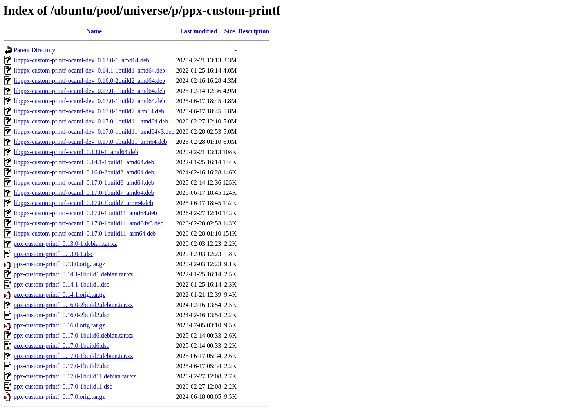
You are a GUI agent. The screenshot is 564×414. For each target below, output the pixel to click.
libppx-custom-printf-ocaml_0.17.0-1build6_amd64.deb (84, 182)
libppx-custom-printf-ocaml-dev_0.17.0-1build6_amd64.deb (89, 90)
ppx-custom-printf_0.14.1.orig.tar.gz (59, 294)
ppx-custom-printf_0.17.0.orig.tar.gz (59, 396)
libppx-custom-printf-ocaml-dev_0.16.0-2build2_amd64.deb (89, 80)
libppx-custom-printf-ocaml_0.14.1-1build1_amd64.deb (84, 162)
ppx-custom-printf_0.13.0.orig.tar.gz (59, 264)
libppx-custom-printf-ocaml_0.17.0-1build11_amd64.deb (85, 213)
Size (229, 31)
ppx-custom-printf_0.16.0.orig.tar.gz (59, 325)
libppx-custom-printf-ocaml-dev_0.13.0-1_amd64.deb (81, 60)
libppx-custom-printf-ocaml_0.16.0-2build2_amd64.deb (84, 172)
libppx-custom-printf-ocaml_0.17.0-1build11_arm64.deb (85, 233)
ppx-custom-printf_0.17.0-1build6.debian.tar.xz (73, 335)
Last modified (198, 31)
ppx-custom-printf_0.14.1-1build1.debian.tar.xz (73, 274)
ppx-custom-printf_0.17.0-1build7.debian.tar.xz (73, 355)
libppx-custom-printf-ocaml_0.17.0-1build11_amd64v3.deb (88, 223)
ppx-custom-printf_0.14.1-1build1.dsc (61, 284)
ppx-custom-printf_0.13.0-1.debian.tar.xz (65, 243)
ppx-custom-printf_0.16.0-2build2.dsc (61, 315)
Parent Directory (34, 50)
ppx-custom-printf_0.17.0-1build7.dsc (61, 366)
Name (94, 31)
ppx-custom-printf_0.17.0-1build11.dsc (63, 386)
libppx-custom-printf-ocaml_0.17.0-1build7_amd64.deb (84, 192)
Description (253, 31)
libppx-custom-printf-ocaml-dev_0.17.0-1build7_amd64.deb (89, 101)
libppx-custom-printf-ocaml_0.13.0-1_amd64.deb (76, 152)
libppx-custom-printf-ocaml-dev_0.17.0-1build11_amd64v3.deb (94, 131)
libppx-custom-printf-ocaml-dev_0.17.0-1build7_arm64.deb (89, 111)
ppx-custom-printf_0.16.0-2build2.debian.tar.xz (73, 304)
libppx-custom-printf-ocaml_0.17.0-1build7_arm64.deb (83, 203)
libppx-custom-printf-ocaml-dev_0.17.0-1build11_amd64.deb (91, 121)
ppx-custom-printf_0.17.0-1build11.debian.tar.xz (75, 376)
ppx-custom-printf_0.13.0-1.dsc (53, 254)
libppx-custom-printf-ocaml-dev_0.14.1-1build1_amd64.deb (89, 70)
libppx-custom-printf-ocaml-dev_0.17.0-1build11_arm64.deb (90, 141)
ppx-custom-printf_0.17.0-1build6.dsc (61, 345)
